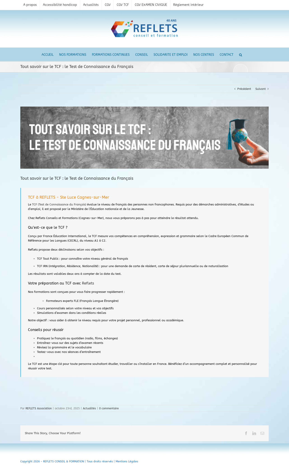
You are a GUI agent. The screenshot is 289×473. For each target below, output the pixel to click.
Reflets (88, 283)
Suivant (260, 89)
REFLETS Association (39, 408)
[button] (240, 54)
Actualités (89, 408)
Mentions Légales (127, 461)
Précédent (244, 89)
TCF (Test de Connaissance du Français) (59, 204)
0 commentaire (109, 408)
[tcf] (144, 138)
